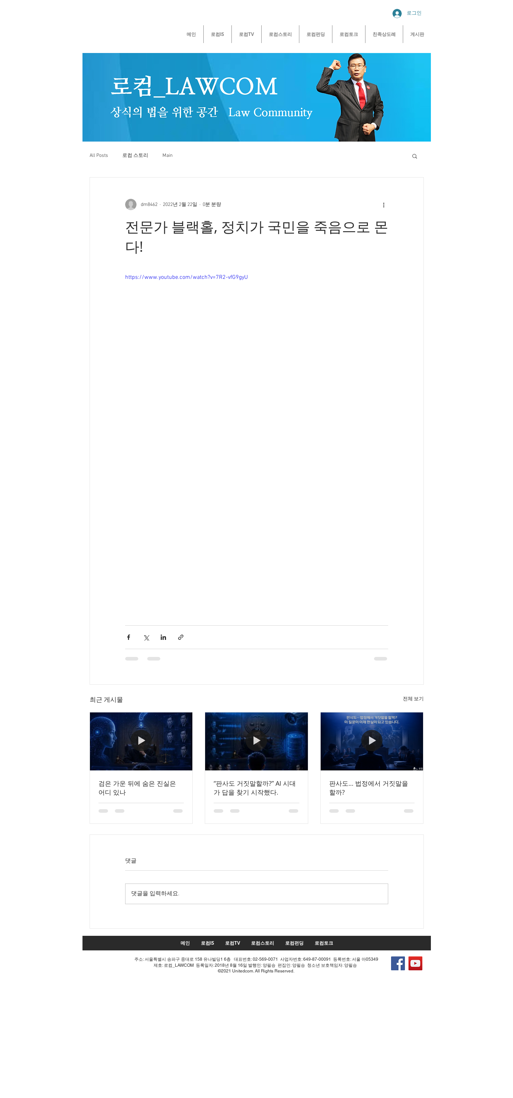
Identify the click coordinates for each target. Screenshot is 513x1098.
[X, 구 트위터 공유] (146, 637)
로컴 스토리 (135, 156)
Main (167, 156)
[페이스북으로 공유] (128, 637)
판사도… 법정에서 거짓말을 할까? (368, 787)
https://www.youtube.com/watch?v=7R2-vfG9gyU (186, 277)
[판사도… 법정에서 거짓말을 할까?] (372, 741)
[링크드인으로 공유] (163, 637)
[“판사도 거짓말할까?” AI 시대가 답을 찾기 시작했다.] (256, 741)
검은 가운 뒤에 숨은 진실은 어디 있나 (137, 787)
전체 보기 (413, 699)
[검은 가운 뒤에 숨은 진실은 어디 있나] (141, 741)
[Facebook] (398, 963)
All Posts (99, 156)
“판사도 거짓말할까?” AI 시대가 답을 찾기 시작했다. (255, 787)
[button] (414, 156)
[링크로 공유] (180, 637)
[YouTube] (415, 963)
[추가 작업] (384, 204)
